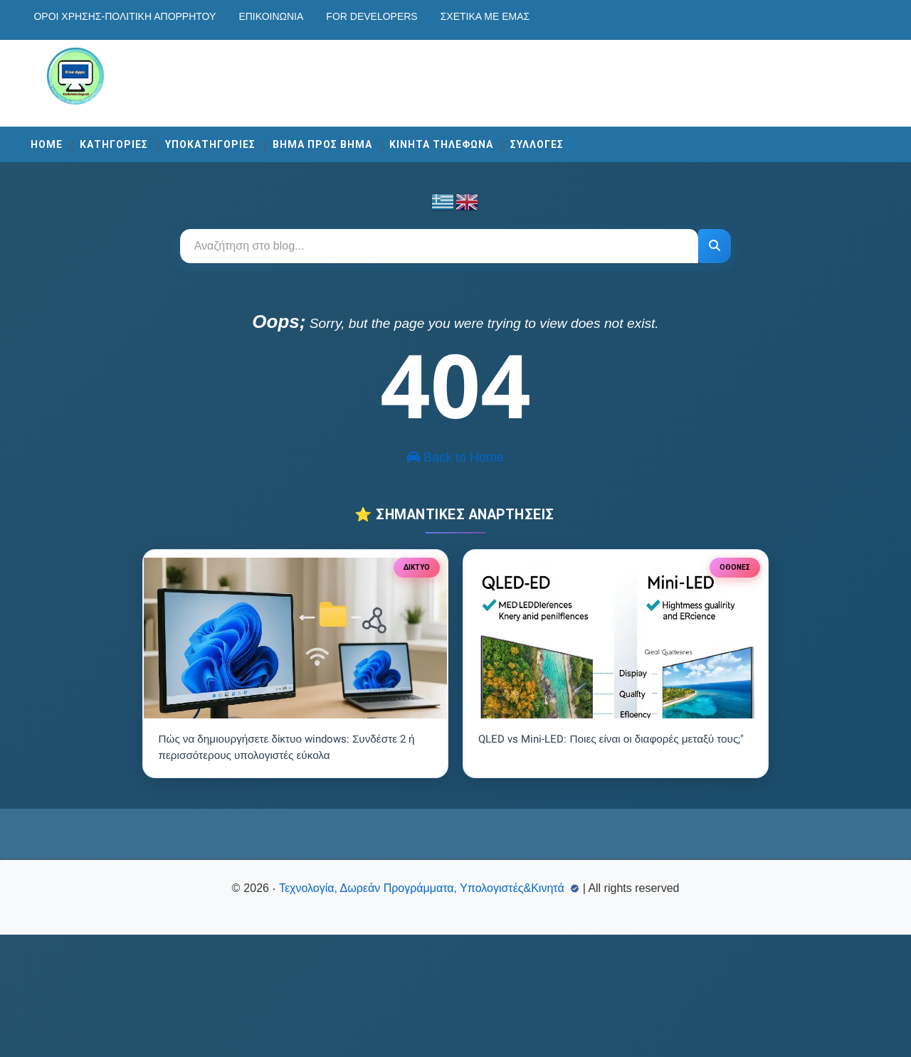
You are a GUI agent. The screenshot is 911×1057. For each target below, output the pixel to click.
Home (71, 136)
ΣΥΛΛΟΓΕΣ (561, 136)
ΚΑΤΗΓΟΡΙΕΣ (138, 136)
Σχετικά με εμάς (508, 16)
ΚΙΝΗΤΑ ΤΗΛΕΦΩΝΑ (465, 136)
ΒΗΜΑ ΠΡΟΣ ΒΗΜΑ (346, 136)
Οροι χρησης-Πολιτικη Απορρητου (149, 16)
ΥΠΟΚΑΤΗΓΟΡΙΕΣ (234, 136)
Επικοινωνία (295, 16)
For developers (395, 16)
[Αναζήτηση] (711, 238)
